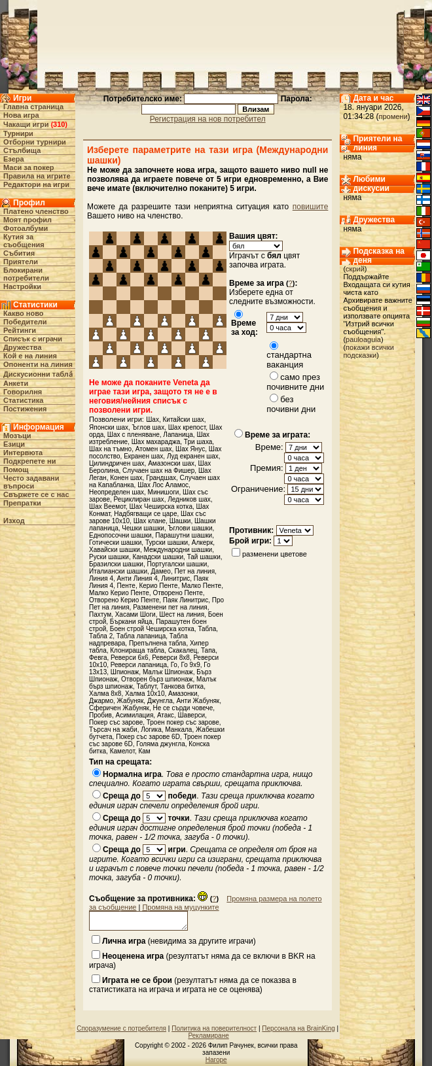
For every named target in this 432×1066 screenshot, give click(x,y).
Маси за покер (28, 167)
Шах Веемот (107, 506)
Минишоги (163, 492)
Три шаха (198, 441)
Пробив (100, 715)
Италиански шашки (118, 571)
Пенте (126, 585)
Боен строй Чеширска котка (152, 628)
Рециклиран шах (139, 499)
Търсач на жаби (113, 729)
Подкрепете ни (29, 461)
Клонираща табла (137, 650)
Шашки (180, 520)
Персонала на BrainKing (298, 1028)
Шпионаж (125, 672)
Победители (25, 322)
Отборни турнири (34, 142)
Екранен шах (143, 456)
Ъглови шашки (190, 528)
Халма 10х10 (145, 693)
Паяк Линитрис (185, 600)
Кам (144, 751)
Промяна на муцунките (180, 907)
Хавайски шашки (114, 549)
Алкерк (202, 542)
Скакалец (183, 650)
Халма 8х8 (105, 693)
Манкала (178, 729)
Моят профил (27, 220)
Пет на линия (195, 571)
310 (59, 124)
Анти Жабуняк (197, 700)
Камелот (122, 751)
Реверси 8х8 (171, 657)
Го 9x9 (190, 664)
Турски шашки (166, 542)
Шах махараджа (156, 441)
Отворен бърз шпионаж (156, 679)
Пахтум (100, 614)
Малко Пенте (201, 585)
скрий (355, 269)
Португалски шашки (177, 564)
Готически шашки (115, 542)
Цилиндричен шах (117, 463)
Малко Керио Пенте (119, 592)
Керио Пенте (158, 585)
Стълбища (22, 150)
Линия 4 (101, 578)
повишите (311, 206)
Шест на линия (181, 614)
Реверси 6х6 (130, 657)
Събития (19, 253)
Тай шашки (204, 556)
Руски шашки (109, 556)
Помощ (15, 469)
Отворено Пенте (177, 592)
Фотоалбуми (25, 228)
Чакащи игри (25, 124)
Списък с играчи (32, 339)
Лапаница (178, 434)
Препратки (22, 503)
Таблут (146, 686)
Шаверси (191, 715)
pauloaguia (363, 339)
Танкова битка (182, 686)
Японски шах (108, 427)
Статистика (23, 400)
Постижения (24, 409)
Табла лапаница (141, 636)
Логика (151, 729)
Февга (98, 657)
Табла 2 (101, 636)
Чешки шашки (143, 528)
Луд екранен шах (193, 456)
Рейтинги (19, 330)
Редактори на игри (36, 184)
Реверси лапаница (139, 664)
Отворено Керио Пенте (124, 600)
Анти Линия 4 (137, 578)
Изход (14, 520)
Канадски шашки (157, 556)
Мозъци (17, 435)
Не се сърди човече (183, 708)
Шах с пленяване (133, 434)
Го (174, 664)
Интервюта (23, 452)
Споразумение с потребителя (121, 1028)
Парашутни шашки (183, 535)
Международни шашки (177, 549)
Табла (207, 628)
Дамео (161, 571)
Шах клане (150, 520)
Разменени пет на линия (170, 607)
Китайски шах (183, 419)
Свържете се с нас (36, 494)
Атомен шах (153, 449)
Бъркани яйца (131, 621)
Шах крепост (187, 427)
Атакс (165, 715)
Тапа (208, 650)
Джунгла (160, 700)
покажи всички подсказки (368, 351)
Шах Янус (190, 449)
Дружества (22, 347)
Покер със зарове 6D (148, 736)
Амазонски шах (171, 463)
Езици (14, 444)
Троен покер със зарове (183, 722)
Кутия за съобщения (24, 241)
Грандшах (161, 477)
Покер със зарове (116, 722)
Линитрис (175, 578)
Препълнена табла (157, 643)
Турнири (18, 133)
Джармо (101, 700)
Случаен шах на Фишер (158, 470)
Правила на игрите (37, 176)
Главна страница (33, 107)
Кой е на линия (30, 356)
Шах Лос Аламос (163, 485)
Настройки (22, 286)
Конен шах (126, 477)
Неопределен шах (116, 492)
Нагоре (216, 1059)
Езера (13, 159)
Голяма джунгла (160, 744)
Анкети (15, 383)
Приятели (20, 262)
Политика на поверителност (214, 1028)
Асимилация (135, 715)
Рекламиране (208, 1035)
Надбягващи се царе (145, 513)
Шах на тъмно (110, 449)
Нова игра (21, 115)
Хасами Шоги (135, 614)
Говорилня (22, 392)
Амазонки (183, 693)
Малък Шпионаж (168, 672)
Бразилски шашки (116, 564)
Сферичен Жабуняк (119, 708)
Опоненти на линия (38, 364)
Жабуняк (130, 700)
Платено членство (36, 211)
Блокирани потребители (26, 274)
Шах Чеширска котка (161, 506)
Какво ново (23, 313)
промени (392, 116)
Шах (152, 419)
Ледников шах (189, 499)
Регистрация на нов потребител (208, 119)
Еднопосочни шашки (120, 535)
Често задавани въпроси (31, 482)
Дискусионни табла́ (38, 374)
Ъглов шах (148, 427)
